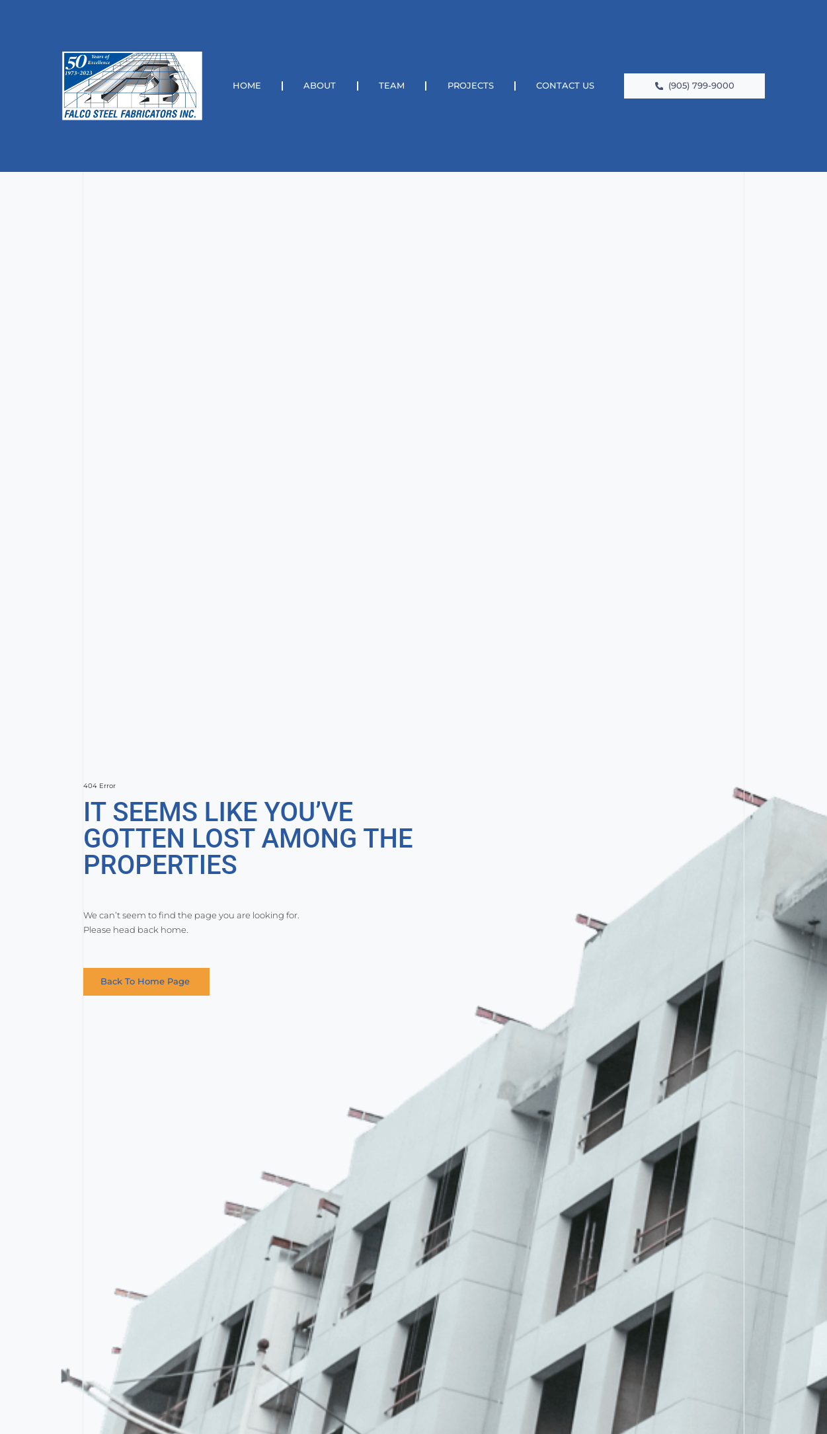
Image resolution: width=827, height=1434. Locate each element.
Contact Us (565, 86)
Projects (471, 86)
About (319, 86)
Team (392, 86)
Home (247, 86)
